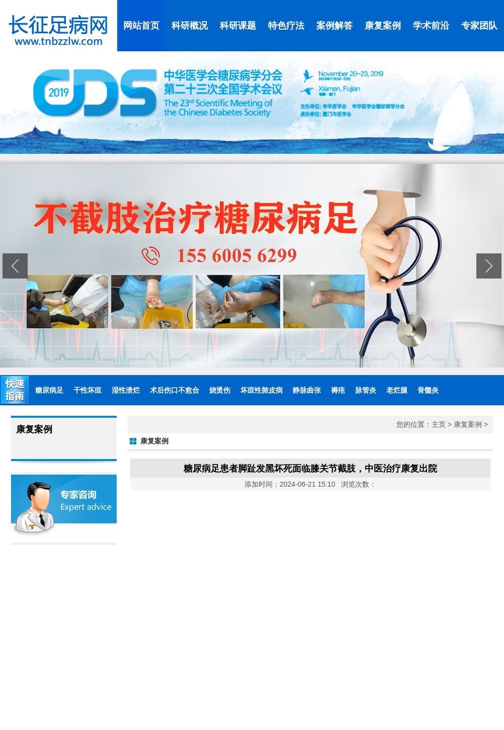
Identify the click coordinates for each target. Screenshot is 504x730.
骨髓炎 (428, 390)
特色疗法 (286, 26)
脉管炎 (365, 390)
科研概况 (190, 26)
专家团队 (479, 26)
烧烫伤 (219, 390)
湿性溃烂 (126, 390)
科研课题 (238, 26)
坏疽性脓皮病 (261, 390)
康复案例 (383, 26)
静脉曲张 (307, 390)
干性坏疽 (87, 390)
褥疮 (338, 390)
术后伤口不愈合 (174, 390)
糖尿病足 (49, 390)
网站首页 (141, 26)
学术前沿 (431, 26)
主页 (439, 424)
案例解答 (334, 26)
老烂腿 (396, 390)
